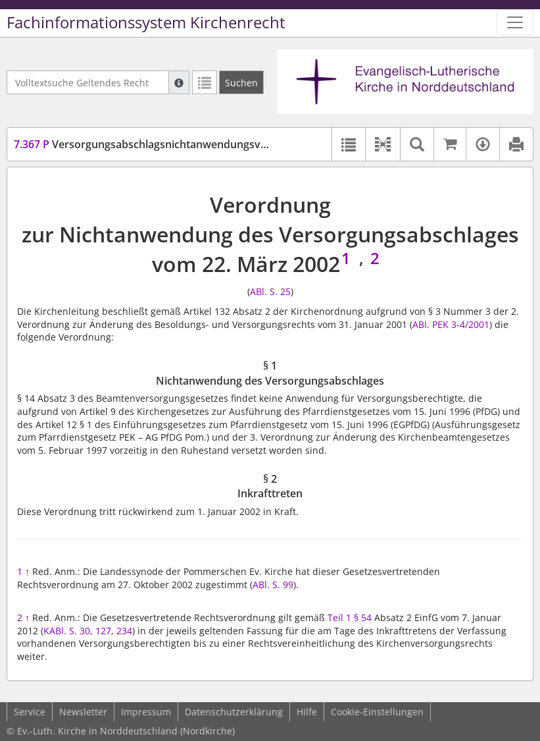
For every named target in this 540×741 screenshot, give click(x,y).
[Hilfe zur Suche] (178, 82)
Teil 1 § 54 (350, 617)
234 (124, 630)
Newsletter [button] (83, 711)
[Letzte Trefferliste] (204, 82)
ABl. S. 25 (270, 291)
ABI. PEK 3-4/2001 (450, 324)
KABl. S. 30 (66, 630)
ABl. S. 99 (273, 584)
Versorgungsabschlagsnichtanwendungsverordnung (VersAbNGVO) (202, 144)
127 (103, 630)
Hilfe (307, 711)
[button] (382, 144)
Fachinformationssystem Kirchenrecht (146, 22)
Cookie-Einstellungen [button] (377, 711)
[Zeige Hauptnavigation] (515, 22)
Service (29, 711)
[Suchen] (241, 82)
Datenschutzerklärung (234, 711)
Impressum (146, 711)
